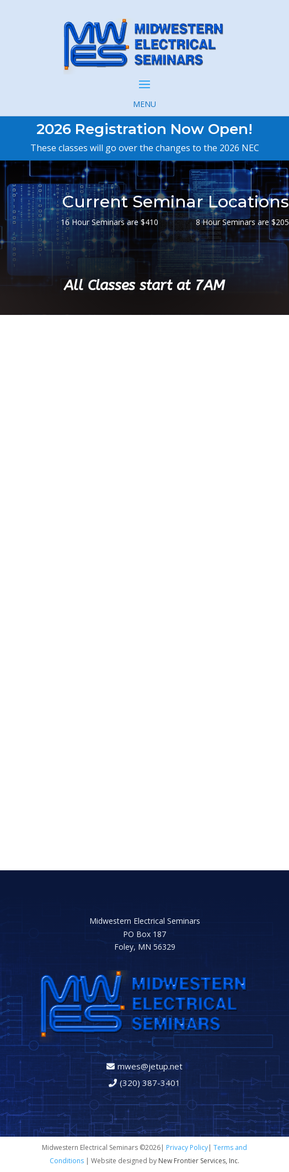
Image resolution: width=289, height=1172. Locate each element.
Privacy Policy (187, 1147)
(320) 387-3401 (150, 1082)
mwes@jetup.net (150, 1066)
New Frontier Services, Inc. (198, 1160)
